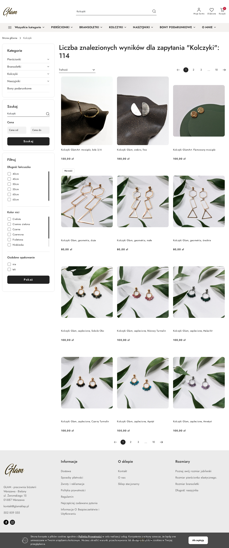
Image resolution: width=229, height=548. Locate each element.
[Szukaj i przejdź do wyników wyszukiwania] (154, 11)
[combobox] (77, 70)
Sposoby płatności (72, 478)
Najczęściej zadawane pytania (79, 503)
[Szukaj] (48, 114)
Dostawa (66, 471)
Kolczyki (28, 74)
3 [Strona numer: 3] (201, 69)
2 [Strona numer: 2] (193, 69)
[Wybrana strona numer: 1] (185, 69)
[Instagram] (12, 522)
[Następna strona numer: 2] (224, 69)
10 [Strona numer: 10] (216, 69)
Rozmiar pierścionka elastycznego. (196, 478)
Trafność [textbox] (63, 69)
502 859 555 (12, 513)
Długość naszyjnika (186, 490)
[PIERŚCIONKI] (62, 27)
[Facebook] (6, 522)
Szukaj (28, 141)
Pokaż (28, 280)
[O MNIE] (209, 27)
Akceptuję (198, 540)
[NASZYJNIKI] (143, 27)
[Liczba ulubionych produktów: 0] (211, 11)
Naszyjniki (28, 81)
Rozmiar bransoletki (187, 484)
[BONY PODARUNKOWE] (177, 27)
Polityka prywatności (73, 490)
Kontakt (122, 471)
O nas (121, 478)
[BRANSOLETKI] (91, 27)
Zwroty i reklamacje (72, 484)
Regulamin (67, 497)
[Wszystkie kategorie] (25, 27)
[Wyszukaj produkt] (116, 11)
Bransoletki (28, 67)
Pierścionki (28, 59)
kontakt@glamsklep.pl (16, 506)
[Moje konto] (199, 11)
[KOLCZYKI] (118, 27)
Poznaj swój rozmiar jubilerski (193, 471)
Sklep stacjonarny (128, 484)
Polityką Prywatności (90, 536)
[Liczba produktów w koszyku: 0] (222, 11)
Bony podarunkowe (19, 88)
